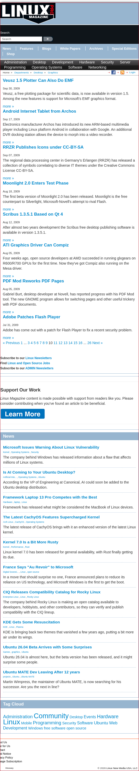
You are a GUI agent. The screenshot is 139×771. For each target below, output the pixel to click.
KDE (5, 627)
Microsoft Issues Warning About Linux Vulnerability (51, 447)
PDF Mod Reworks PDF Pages (33, 281)
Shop (11, 54)
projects (6, 676)
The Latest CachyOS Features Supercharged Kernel (51, 517)
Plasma (19, 627)
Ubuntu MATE (27, 676)
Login (132, 72)
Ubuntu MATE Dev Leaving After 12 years (41, 672)
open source (33, 572)
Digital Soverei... (11, 572)
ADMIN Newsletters (39, 368)
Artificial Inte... (10, 477)
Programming (15, 67)
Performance (17, 547)
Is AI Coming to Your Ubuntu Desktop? (39, 472)
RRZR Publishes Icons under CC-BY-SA (43, 147)
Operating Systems (47, 67)
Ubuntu (41, 477)
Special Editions (124, 48)
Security (107, 62)
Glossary (9, 768)
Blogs (46, 48)
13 (66, 343)
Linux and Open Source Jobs (29, 363)
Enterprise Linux (11, 597)
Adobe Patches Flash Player (31, 317)
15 (75, 343)
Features (26, 48)
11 (56, 343)
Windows (35, 728)
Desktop (39, 62)
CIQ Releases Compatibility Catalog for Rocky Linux (51, 592)
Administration (15, 62)
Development (62, 62)
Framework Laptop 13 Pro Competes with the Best (50, 497)
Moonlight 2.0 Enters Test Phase (35, 183)
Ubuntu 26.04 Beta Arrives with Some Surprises (47, 647)
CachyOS (19, 522)
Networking (97, 67)
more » (8, 106)
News (7, 48)
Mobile (26, 723)
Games (6, 652)
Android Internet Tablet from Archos (39, 111)
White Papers (70, 48)
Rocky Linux (33, 597)
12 (61, 343)
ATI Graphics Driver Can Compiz (36, 245)
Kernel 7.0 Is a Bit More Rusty (30, 542)
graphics (16, 652)
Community (51, 716)
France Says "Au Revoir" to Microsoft (38, 567)
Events (90, 717)
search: (5, 32)
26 (89, 343)
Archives (96, 48)
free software (55, 728)
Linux (24, 502)
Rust (27, 547)
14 (70, 343)
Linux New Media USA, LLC (122, 768)
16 (80, 343)
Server (125, 62)
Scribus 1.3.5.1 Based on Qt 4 (33, 214)
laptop (17, 502)
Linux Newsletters (39, 358)
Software (75, 67)
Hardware (87, 62)
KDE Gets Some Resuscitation (31, 622)
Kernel (6, 452)
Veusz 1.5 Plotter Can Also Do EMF (38, 80)
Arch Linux (8, 522)
